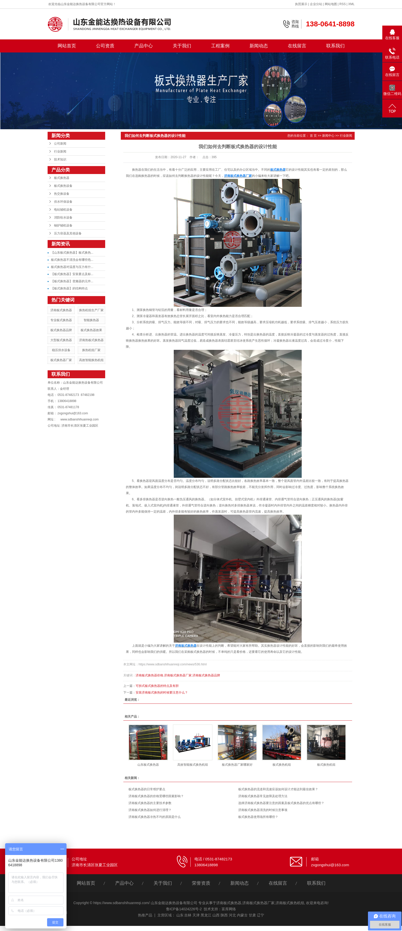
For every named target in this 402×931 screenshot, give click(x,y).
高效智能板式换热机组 (192, 764)
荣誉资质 (201, 883)
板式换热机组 (282, 764)
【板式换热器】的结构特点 (69, 288)
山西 (216, 915)
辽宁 (260, 915)
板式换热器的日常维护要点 (146, 789)
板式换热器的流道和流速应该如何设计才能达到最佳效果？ (278, 789)
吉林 (187, 915)
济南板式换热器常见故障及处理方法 (262, 796)
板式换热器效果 (91, 330)
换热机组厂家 (91, 350)
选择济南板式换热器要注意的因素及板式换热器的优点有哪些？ (281, 803)
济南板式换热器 (61, 310)
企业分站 (316, 4)
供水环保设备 (63, 201)
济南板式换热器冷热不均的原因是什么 (154, 817)
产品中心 (143, 45)
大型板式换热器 (61, 340)
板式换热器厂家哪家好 (237, 764)
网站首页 (67, 45)
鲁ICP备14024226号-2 (184, 909)
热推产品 (145, 915)
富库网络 (229, 909)
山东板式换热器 (148, 764)
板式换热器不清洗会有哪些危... (72, 260)
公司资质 (105, 45)
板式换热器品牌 (61, 330)
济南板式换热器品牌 (206, 675)
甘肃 (252, 915)
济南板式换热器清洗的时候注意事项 (262, 810)
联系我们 (335, 45)
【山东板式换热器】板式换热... (72, 252)
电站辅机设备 (63, 209)
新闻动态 (258, 45)
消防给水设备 (63, 217)
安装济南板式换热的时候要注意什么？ (162, 692)
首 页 (313, 135)
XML (351, 4)
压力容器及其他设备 (68, 233)
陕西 (224, 915)
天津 (196, 915)
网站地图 (331, 4)
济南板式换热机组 (290, 903)
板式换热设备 (63, 186)
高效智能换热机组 (91, 360)
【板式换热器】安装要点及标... (72, 274)
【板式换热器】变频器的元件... (72, 281)
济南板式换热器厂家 (178, 675)
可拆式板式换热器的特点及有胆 (157, 686)
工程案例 (220, 45)
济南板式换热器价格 (149, 675)
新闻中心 (328, 135)
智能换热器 (91, 320)
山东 (179, 915)
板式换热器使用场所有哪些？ (258, 817)
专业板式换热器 (61, 320)
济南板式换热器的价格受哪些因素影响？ (156, 796)
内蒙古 (242, 915)
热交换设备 (61, 194)
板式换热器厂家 (61, 360)
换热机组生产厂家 (91, 310)
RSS (342, 4)
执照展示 (301, 4)
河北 (232, 915)
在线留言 (297, 45)
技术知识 (60, 159)
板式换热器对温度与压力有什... (72, 267)
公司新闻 (60, 143)
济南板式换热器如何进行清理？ (149, 810)
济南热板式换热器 (91, 340)
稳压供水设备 (61, 350)
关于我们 (182, 45)
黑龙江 (206, 915)
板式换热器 (61, 178)
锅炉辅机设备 (63, 225)
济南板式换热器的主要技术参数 (149, 803)
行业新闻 (60, 151)
